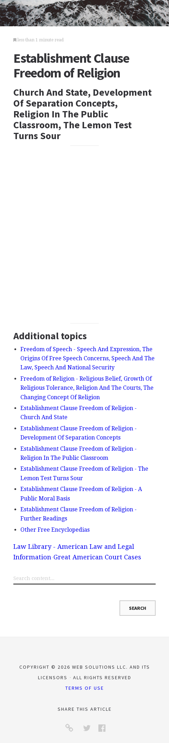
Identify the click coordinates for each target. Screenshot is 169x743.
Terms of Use (84, 688)
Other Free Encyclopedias (55, 529)
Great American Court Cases (97, 557)
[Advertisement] (84, 234)
